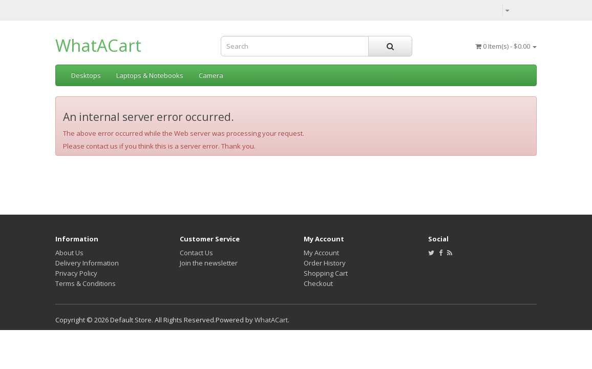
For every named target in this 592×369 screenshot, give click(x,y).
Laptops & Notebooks (149, 75)
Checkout (318, 283)
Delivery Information (87, 263)
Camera (211, 75)
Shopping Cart (326, 273)
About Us (69, 252)
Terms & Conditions (85, 283)
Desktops (86, 75)
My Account (321, 252)
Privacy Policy (76, 273)
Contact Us (196, 252)
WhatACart (98, 45)
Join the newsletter (209, 263)
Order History (325, 263)
